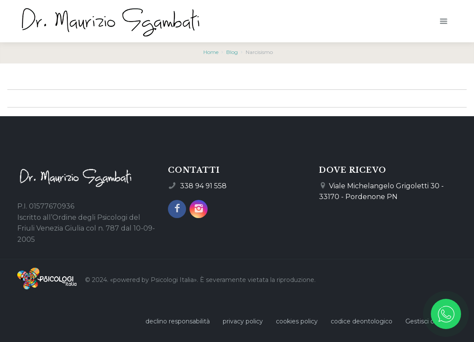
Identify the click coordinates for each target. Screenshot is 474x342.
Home (210, 52)
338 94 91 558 (203, 186)
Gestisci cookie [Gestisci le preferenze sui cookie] (427, 321)
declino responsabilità (177, 321)
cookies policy (297, 321)
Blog (232, 52)
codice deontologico (361, 321)
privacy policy (243, 321)
